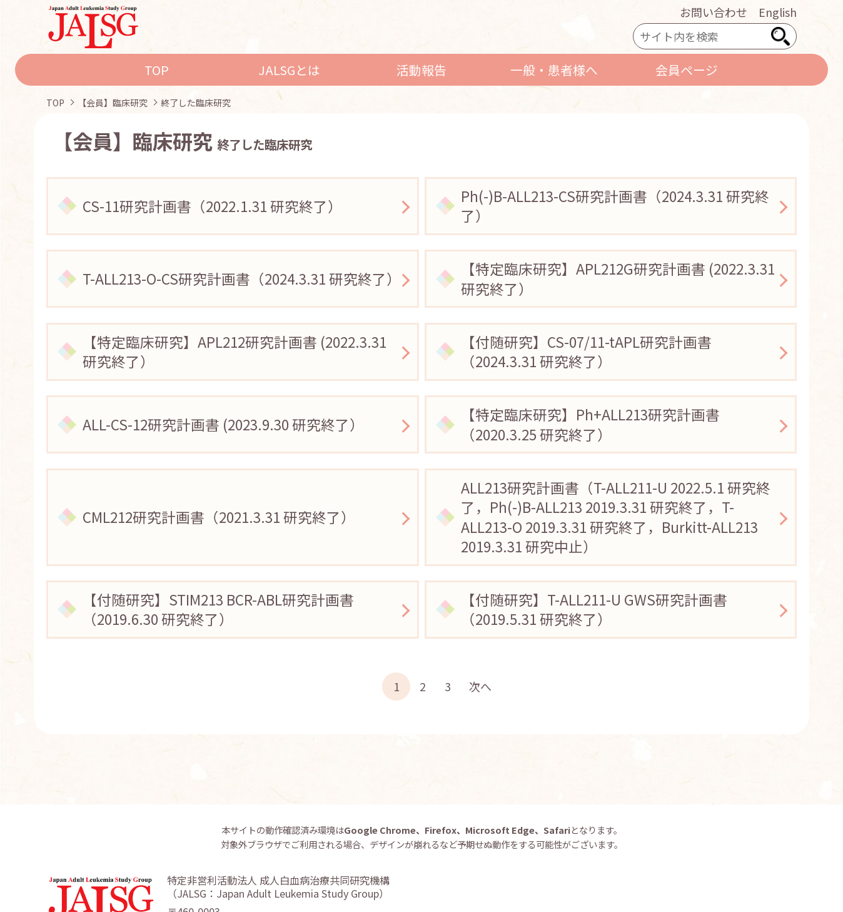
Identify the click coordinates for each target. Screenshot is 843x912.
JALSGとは (289, 70)
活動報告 (421, 70)
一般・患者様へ (554, 70)
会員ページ (686, 70)
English (778, 12)
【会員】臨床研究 (113, 102)
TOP (156, 70)
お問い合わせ (713, 12)
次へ (480, 686)
